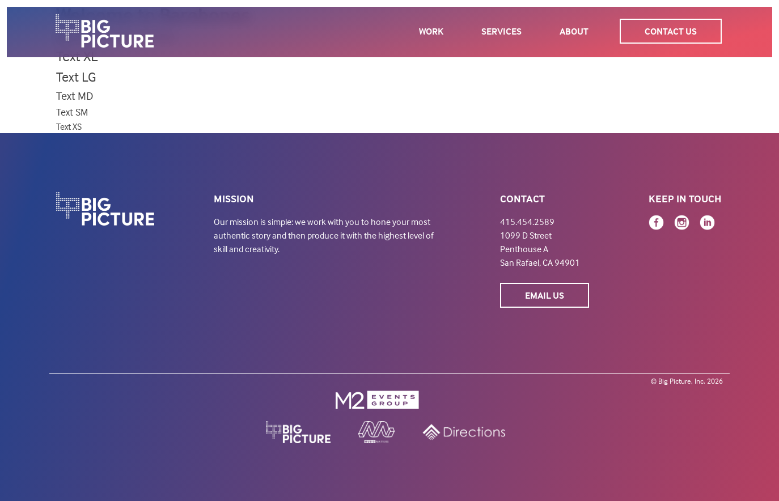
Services (501, 31)
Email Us (544, 295)
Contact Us (671, 31)
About (574, 31)
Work (431, 31)
